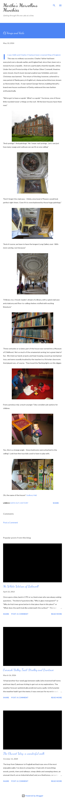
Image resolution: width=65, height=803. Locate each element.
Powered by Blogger (32, 796)
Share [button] (56, 503)
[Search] (54, 4)
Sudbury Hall (31, 495)
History (24, 503)
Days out (14, 503)
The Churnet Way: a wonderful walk (24, 753)
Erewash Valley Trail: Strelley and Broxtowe (28, 670)
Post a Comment (10, 522)
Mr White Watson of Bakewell (20, 586)
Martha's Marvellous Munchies (20, 8)
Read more (56, 614)
